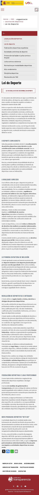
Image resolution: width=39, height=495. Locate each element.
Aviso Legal (18, 463)
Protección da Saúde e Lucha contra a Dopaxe (17, 57)
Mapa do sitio (7, 463)
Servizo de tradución (10, 467)
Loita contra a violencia (12, 61)
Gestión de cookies (9, 471)
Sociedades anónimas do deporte (15, 52)
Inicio (5, 19)
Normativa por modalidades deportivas (18, 65)
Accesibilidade (29, 463)
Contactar (22, 471)
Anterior (4, 33)
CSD (12, 19)
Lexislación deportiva (14, 21)
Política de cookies (27, 467)
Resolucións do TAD (11, 77)
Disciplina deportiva (11, 73)
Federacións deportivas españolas (16, 48)
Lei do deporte (9, 44)
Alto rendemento (10, 69)
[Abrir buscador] (36, 9)
